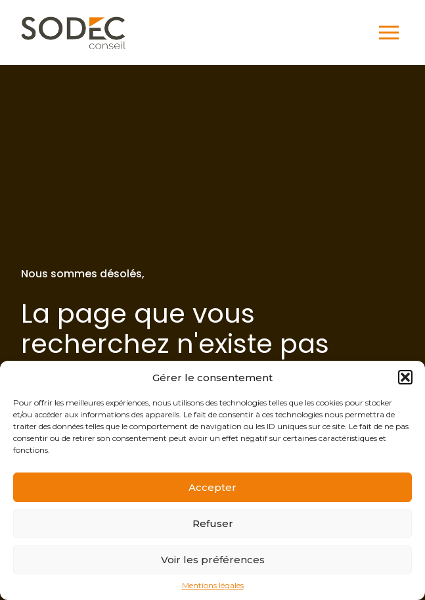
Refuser (212, 523)
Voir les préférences (213, 559)
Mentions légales (213, 585)
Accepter (212, 487)
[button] (405, 377)
